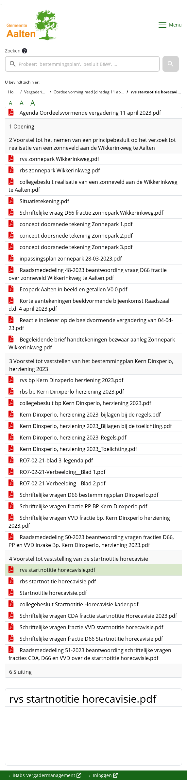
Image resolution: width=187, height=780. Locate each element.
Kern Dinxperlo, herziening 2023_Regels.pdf (67, 437)
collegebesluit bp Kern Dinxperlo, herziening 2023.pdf (79, 403)
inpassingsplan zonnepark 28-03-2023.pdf (65, 258)
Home (13, 92)
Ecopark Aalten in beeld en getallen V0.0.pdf (67, 289)
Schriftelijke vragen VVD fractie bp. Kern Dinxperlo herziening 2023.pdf (89, 521)
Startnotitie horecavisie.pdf (47, 592)
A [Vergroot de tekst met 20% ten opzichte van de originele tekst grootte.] (22, 103)
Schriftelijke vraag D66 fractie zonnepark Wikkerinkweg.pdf (85, 212)
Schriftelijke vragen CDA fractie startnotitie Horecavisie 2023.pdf (92, 615)
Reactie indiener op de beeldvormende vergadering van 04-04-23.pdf (90, 324)
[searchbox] (82, 64)
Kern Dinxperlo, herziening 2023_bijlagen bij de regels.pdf (84, 414)
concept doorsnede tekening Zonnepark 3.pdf (70, 247)
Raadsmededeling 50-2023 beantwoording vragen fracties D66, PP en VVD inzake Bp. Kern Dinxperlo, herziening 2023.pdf (91, 541)
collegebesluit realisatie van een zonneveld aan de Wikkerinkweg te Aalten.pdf (93, 185)
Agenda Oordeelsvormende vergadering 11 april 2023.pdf (84, 112)
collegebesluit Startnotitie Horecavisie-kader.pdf (73, 604)
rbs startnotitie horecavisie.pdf (52, 581)
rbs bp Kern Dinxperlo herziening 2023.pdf (66, 391)
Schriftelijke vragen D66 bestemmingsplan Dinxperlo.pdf (83, 494)
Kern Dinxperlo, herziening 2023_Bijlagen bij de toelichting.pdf (90, 426)
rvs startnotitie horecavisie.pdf (51, 570)
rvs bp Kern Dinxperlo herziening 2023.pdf (65, 380)
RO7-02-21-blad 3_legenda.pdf (50, 460)
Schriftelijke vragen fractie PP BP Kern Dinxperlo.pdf (77, 506)
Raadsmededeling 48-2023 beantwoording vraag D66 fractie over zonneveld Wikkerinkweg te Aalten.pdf (87, 274)
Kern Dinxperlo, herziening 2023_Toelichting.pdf (72, 449)
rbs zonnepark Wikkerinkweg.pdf (54, 170)
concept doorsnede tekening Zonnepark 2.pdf (70, 235)
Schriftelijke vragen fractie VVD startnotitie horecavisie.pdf (85, 627)
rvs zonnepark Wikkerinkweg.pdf (53, 159)
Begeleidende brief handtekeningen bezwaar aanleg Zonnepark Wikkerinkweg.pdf (91, 343)
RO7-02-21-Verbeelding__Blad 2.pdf (56, 483)
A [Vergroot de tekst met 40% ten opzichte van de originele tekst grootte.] (32, 103)
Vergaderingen (37, 92)
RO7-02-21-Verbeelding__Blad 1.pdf (56, 472)
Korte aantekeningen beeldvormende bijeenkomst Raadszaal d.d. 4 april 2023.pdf (88, 304)
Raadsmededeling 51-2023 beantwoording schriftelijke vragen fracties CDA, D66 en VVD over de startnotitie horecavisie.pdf (89, 654)
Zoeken (13, 51)
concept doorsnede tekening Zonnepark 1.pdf (70, 224)
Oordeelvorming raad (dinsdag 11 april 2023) (95, 92)
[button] (170, 64)
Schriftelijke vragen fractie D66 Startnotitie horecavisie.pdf (85, 638)
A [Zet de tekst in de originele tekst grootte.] (10, 103)
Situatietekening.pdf (38, 201)
